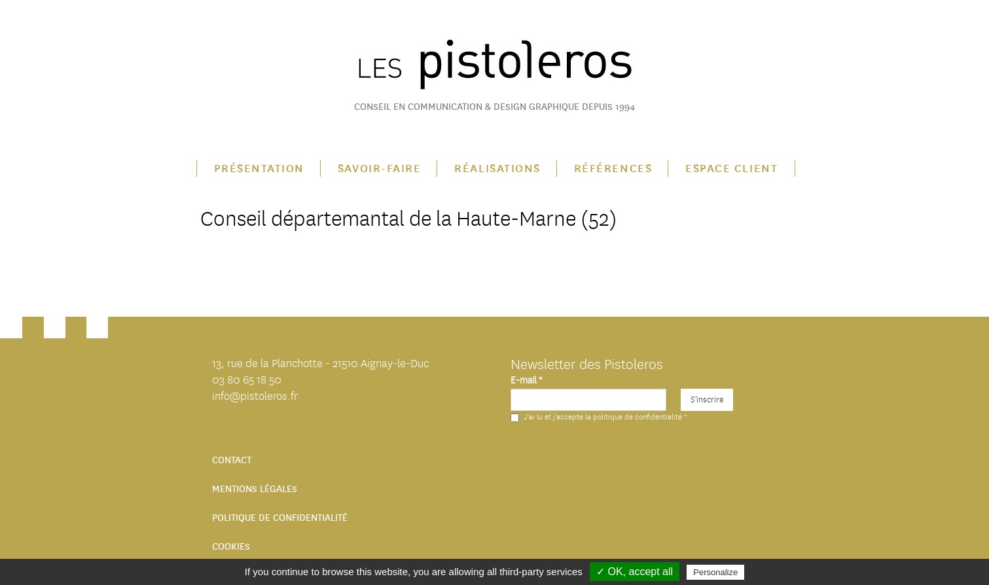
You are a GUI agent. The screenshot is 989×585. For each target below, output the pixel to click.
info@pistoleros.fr (255, 396)
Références (613, 168)
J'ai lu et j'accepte (599, 417)
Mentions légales (254, 489)
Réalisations (497, 168)
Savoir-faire (379, 168)
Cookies (231, 547)
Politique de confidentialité (280, 518)
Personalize (715, 572)
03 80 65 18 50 (246, 379)
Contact (231, 460)
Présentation (259, 168)
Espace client (731, 168)
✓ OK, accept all (634, 571)
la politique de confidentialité (633, 417)
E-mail (526, 380)
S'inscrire (707, 399)
